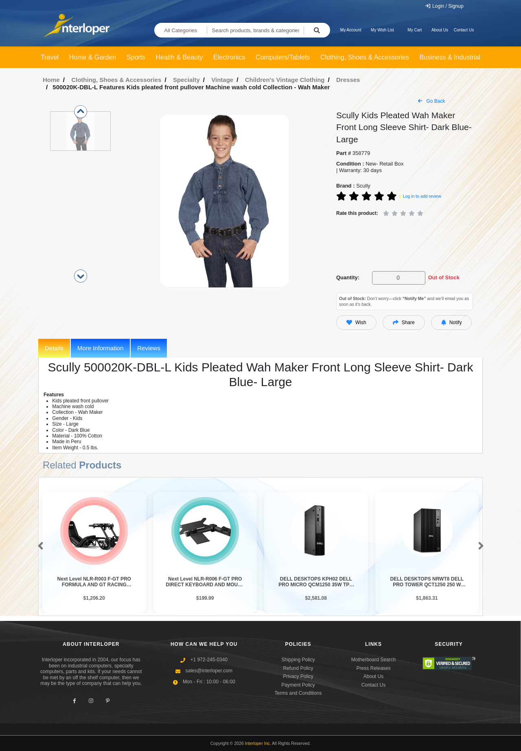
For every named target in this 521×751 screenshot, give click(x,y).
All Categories (180, 30)
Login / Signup (444, 6)
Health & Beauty (179, 57)
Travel (50, 57)
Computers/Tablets (283, 57)
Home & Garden (92, 57)
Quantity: (347, 277)
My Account (350, 30)
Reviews (148, 348)
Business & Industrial (450, 57)
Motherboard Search (373, 660)
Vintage (222, 79)
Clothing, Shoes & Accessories (364, 57)
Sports (136, 57)
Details (54, 348)
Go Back (431, 101)
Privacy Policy (298, 676)
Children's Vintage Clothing (285, 79)
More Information (100, 348)
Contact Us (464, 30)
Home (51, 79)
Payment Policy (298, 685)
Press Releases (373, 668)
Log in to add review (422, 196)
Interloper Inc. (258, 743)
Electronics (229, 57)
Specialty (186, 79)
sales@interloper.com (208, 671)
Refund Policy (298, 668)
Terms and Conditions (298, 693)
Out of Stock (444, 277)
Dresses (348, 79)
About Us (439, 30)
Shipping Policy (298, 660)
